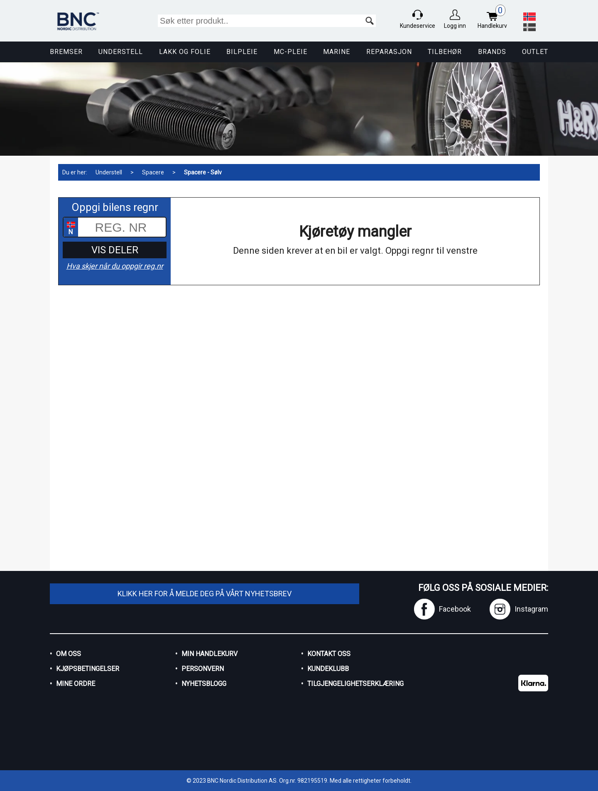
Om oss (68, 654)
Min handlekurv (209, 654)
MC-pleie (290, 52)
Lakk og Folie (185, 52)
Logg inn (455, 25)
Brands (492, 52)
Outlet (535, 52)
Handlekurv (494, 17)
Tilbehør (445, 52)
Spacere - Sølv (203, 172)
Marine (336, 52)
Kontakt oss (328, 654)
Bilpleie (241, 52)
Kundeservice (417, 25)
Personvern (202, 669)
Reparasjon (389, 52)
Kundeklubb (328, 669)
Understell (120, 52)
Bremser (66, 52)
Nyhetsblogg (203, 684)
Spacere (153, 172)
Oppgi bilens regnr (114, 207)
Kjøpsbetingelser (87, 669)
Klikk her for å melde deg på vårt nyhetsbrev (205, 593)
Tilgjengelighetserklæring (355, 684)
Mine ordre (75, 684)
